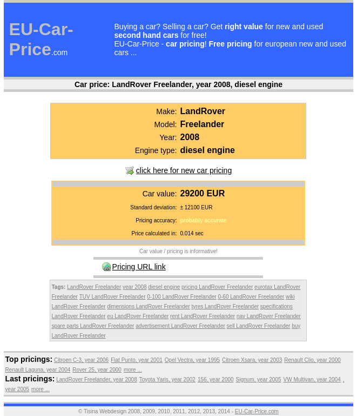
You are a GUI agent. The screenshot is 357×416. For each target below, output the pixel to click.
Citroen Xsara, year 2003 (252, 360)
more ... (133, 370)
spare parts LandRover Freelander (92, 326)
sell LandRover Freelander (259, 326)
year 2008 (134, 287)
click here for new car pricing (184, 170)
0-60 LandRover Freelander (251, 297)
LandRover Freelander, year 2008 (96, 379)
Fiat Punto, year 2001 (137, 360)
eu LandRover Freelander (138, 316)
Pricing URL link (139, 266)
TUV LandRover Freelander (112, 297)
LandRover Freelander (94, 287)
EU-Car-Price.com (257, 411)
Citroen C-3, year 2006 (81, 360)
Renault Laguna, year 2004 (38, 370)
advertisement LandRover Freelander (180, 326)
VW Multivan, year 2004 (312, 379)
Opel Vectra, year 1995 (192, 360)
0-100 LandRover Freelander (181, 297)
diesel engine (164, 287)
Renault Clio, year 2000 (312, 360)
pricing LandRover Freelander (217, 287)
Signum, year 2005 (258, 379)
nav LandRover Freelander (269, 316)
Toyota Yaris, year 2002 (167, 379)
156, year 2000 (216, 379)
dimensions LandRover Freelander (148, 306)
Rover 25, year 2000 (97, 370)
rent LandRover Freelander (202, 316)
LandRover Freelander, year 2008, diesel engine (197, 84)
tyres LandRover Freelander (225, 306)
